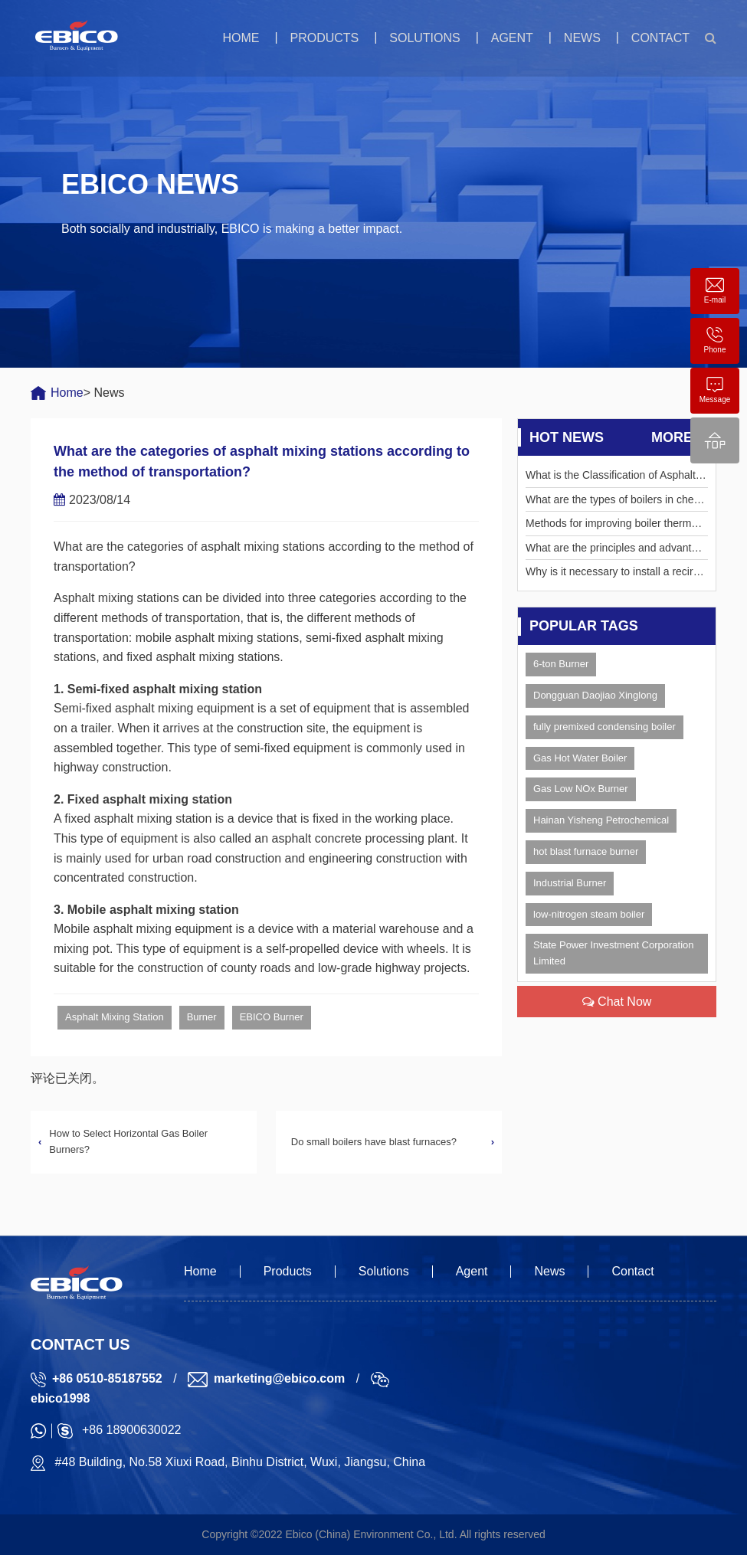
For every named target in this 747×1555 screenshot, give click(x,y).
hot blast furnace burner (585, 851)
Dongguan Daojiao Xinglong (595, 695)
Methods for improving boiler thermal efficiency (612, 526)
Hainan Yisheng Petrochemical (601, 820)
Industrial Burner (569, 883)
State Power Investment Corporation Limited (613, 953)
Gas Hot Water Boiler (580, 758)
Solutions (424, 37)
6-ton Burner (560, 663)
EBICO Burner (271, 1017)
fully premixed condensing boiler (604, 726)
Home (240, 37)
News (582, 37)
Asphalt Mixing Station (114, 1017)
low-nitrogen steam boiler (588, 914)
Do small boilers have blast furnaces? (374, 1141)
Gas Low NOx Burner (580, 788)
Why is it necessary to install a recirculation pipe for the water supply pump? (616, 574)
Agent (512, 37)
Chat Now (617, 1001)
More (679, 438)
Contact (660, 37)
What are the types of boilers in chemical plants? (615, 502)
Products (324, 37)
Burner (202, 1017)
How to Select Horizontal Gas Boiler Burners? (128, 1141)
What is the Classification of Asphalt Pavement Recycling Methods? (616, 477)
